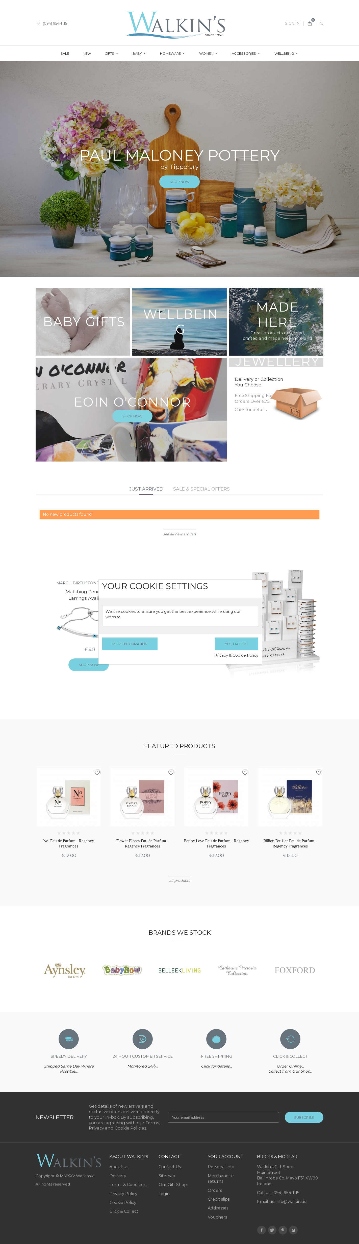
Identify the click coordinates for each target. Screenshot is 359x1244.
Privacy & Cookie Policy (236, 655)
